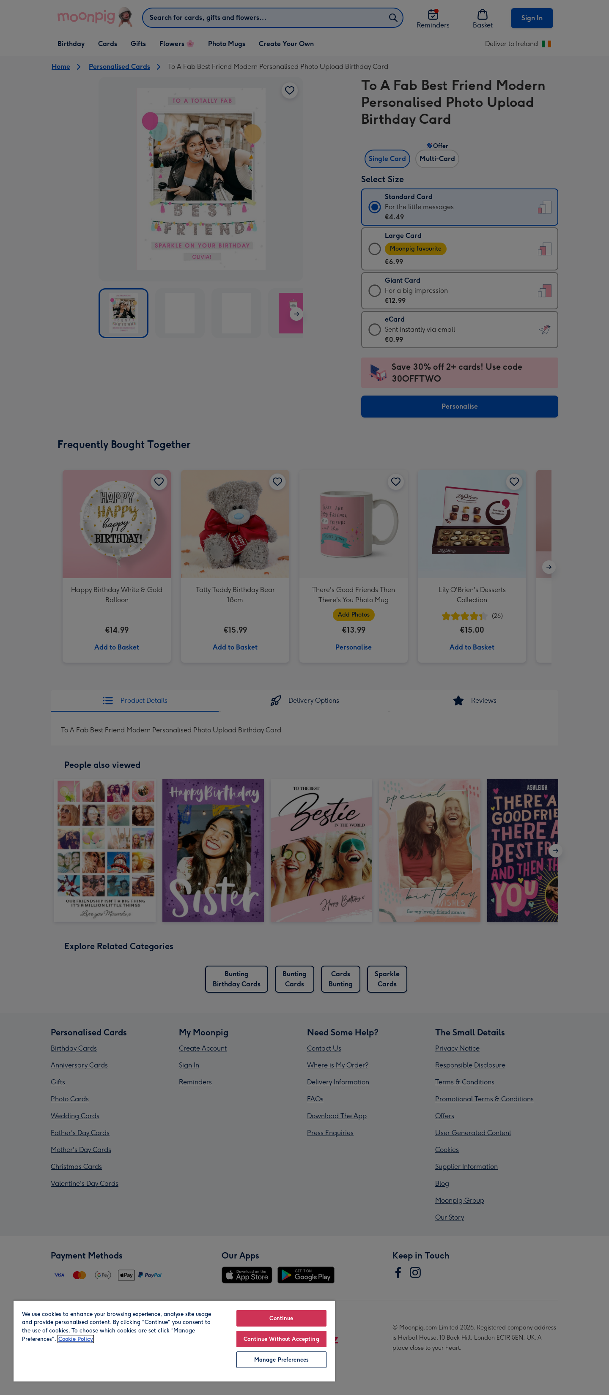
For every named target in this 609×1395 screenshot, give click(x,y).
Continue (281, 1318)
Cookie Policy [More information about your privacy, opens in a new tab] (75, 1339)
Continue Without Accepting (281, 1339)
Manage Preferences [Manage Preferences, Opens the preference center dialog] (281, 1360)
